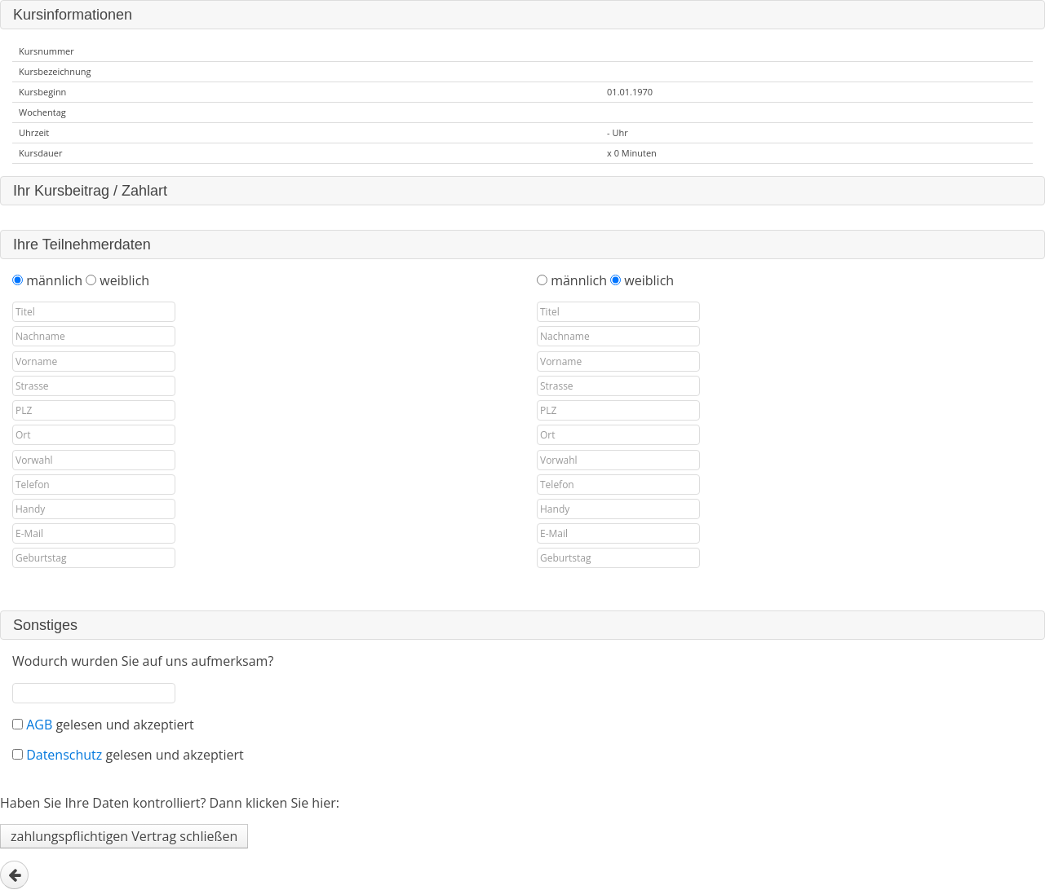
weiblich (124, 280)
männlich (56, 280)
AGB (40, 725)
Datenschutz (65, 755)
